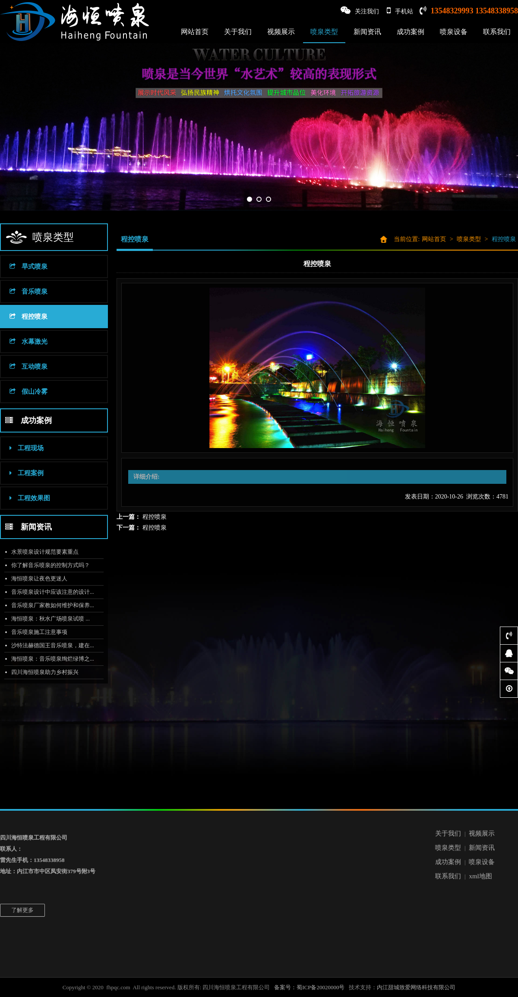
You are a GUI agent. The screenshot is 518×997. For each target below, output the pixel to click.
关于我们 (238, 31)
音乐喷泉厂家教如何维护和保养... (49, 605)
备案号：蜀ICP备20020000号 (309, 987)
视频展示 (281, 31)
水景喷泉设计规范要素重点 (42, 552)
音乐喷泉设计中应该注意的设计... (49, 592)
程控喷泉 (154, 517)
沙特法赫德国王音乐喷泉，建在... (49, 645)
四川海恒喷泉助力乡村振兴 (42, 672)
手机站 (400, 10)
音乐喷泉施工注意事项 (36, 632)
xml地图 (480, 844)
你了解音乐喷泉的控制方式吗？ (47, 565)
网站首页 (194, 31)
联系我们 (497, 31)
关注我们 (360, 10)
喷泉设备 (453, 31)
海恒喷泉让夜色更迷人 (36, 578)
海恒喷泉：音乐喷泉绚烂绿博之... (49, 658)
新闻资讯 (367, 31)
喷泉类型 (324, 31)
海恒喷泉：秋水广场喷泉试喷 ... (47, 618)
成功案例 (410, 31)
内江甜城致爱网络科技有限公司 (416, 987)
